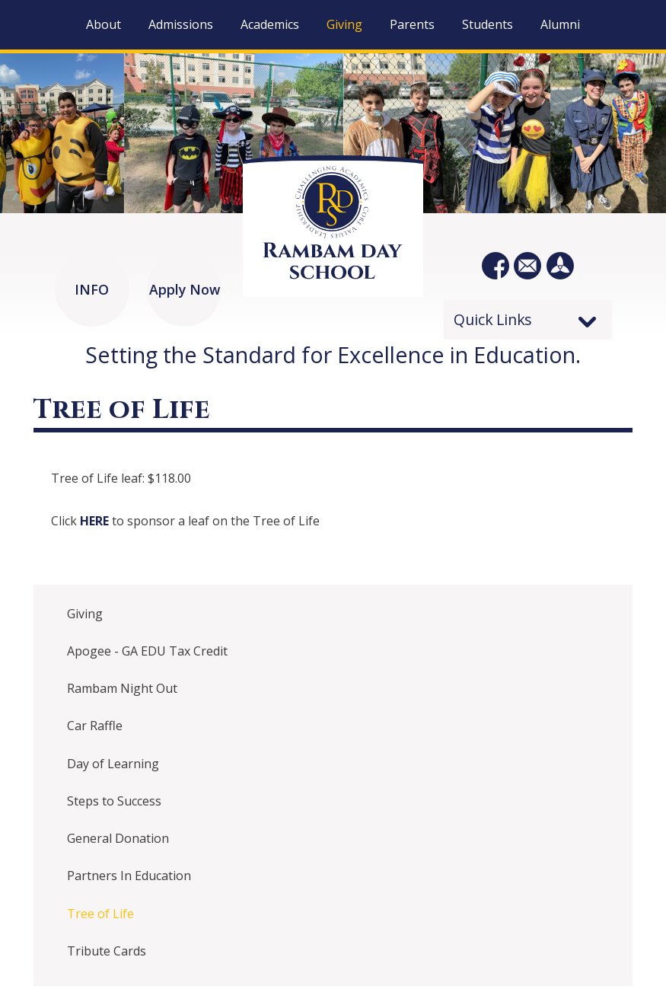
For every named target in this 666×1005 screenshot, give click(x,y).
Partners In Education (129, 875)
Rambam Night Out (122, 688)
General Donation (118, 838)
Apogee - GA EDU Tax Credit (147, 651)
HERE (96, 520)
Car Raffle (95, 725)
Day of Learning (113, 763)
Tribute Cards (106, 951)
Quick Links (493, 319)
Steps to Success (114, 801)
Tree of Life (100, 913)
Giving (85, 613)
